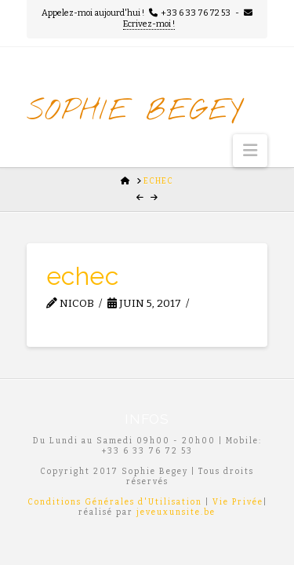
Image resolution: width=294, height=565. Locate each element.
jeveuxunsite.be (176, 512)
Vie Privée (237, 502)
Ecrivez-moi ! (149, 24)
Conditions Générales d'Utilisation (114, 502)
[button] (250, 150)
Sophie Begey (135, 112)
